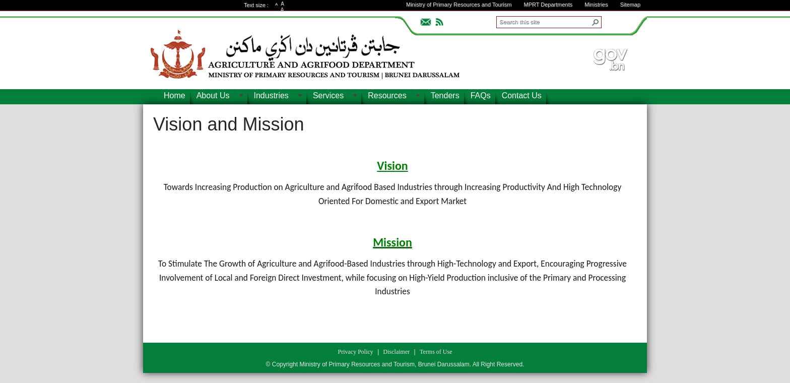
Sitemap (630, 5)
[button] (595, 22)
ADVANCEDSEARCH (618, 20)
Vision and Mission (228, 124)
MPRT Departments (547, 5)
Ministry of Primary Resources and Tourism (458, 5)
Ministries (596, 5)
